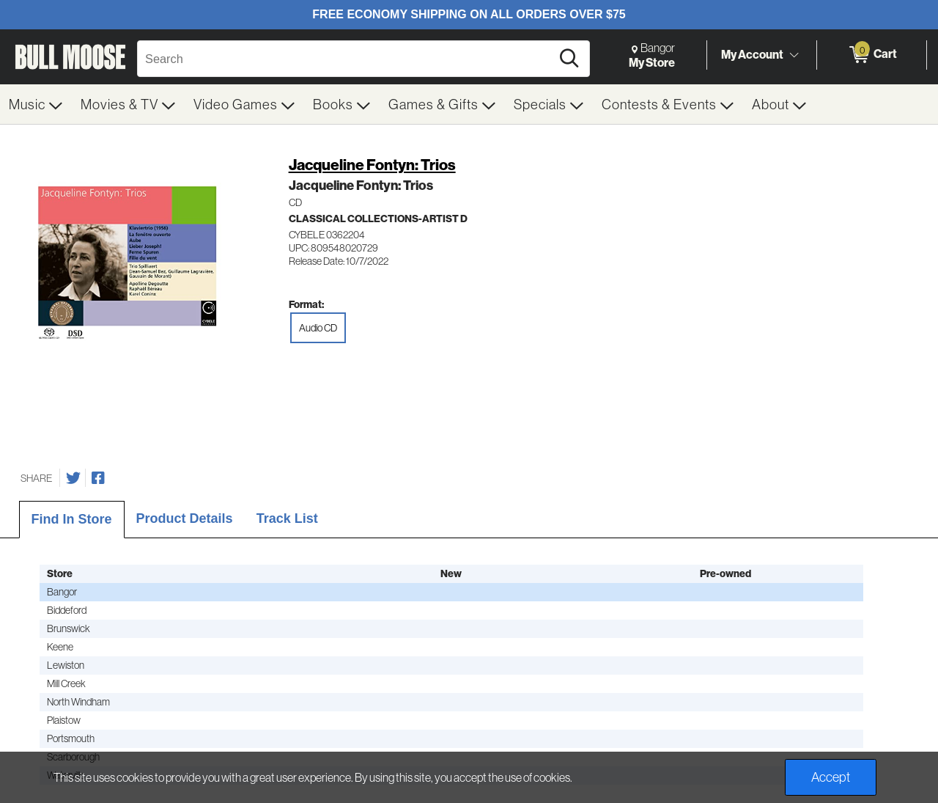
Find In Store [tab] (72, 519)
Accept (830, 777)
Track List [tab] (287, 518)
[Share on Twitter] (73, 478)
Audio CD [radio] (318, 327)
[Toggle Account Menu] (793, 55)
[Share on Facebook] (98, 478)
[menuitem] (36, 104)
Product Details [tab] (184, 518)
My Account (752, 54)
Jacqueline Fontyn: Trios (372, 165)
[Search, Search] (346, 58)
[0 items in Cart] (871, 55)
